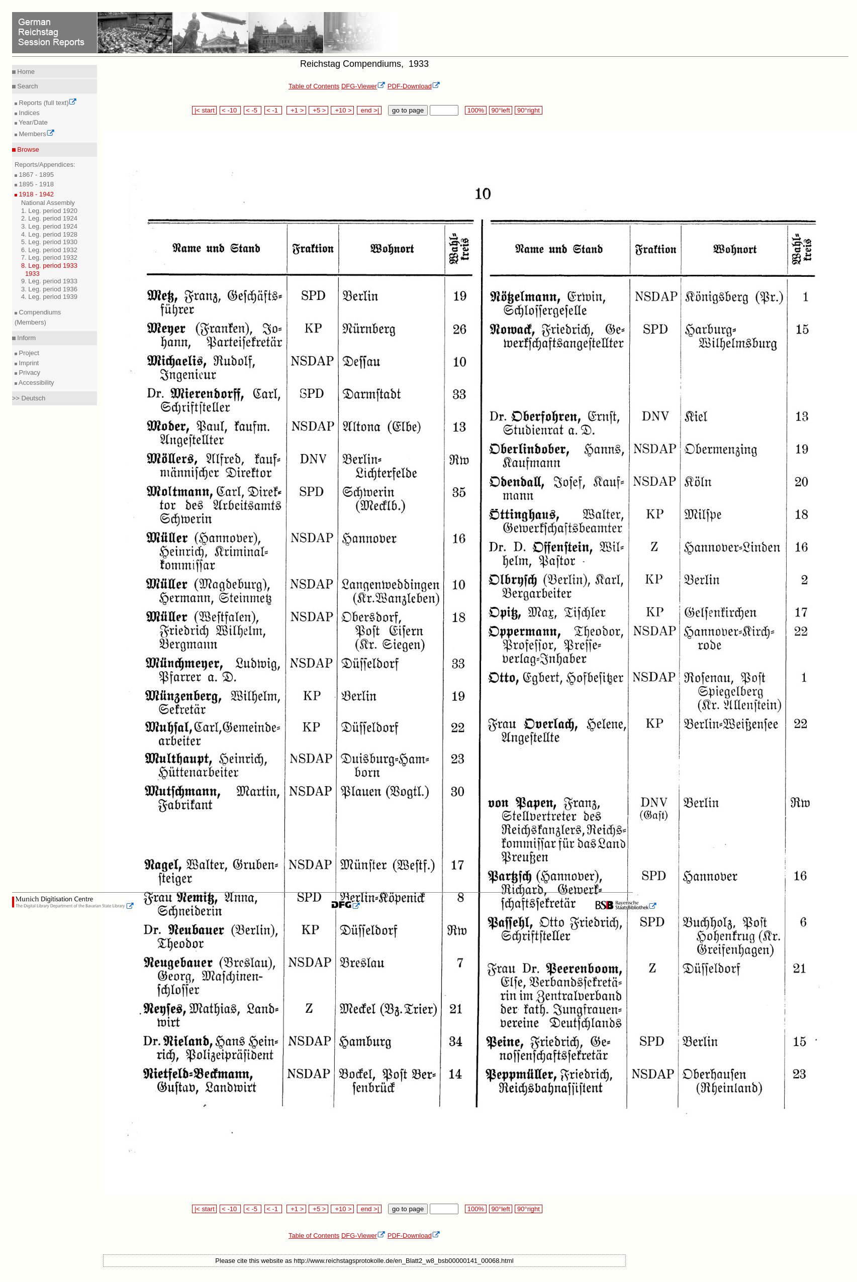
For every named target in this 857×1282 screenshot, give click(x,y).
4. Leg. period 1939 (49, 296)
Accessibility (35, 382)
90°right (528, 110)
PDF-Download (414, 86)
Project (28, 353)
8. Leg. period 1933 (49, 265)
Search (27, 86)
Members (36, 134)
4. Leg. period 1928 (49, 234)
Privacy (28, 372)
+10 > (342, 110)
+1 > (296, 110)
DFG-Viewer (363, 86)
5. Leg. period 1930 (49, 242)
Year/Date (32, 122)
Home (25, 71)
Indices (28, 113)
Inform (26, 338)
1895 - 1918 (35, 184)
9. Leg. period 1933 (49, 281)
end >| (369, 110)
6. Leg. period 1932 (49, 250)
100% (475, 110)
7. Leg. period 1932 (49, 257)
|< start (204, 110)
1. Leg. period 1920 (49, 211)
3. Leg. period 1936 (49, 289)
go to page (408, 110)
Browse (27, 149)
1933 (32, 273)
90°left (501, 110)
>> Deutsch (29, 398)
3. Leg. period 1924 (49, 226)
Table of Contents (314, 86)
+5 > (318, 110)
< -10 (230, 110)
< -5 (252, 110)
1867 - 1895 (35, 174)
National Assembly (48, 202)
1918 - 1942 (35, 194)
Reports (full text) (47, 102)
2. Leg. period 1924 (49, 218)
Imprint (28, 363)
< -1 (273, 110)
